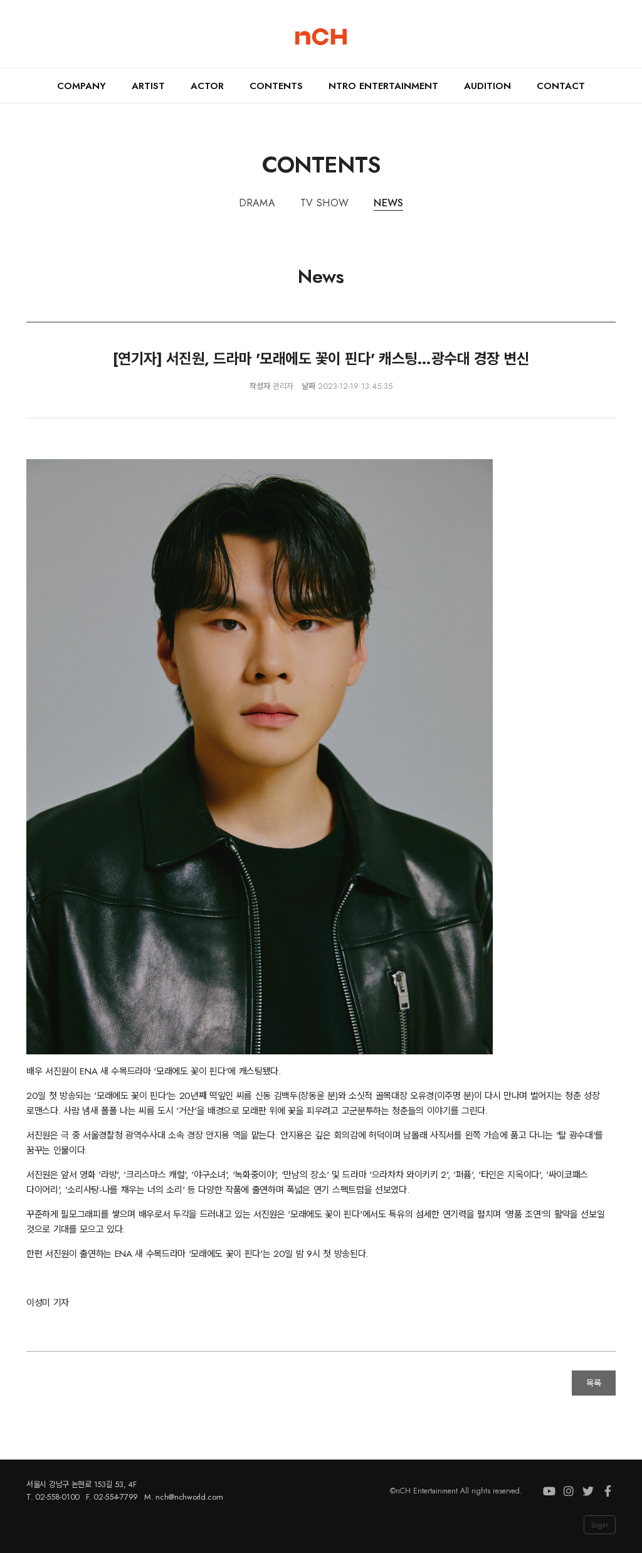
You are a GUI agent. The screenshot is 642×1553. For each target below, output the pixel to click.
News (388, 203)
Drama (257, 203)
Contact (561, 86)
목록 (593, 1383)
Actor (207, 86)
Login (599, 1524)
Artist (148, 86)
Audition (487, 86)
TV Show (324, 203)
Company (81, 86)
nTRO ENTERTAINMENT (383, 86)
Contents (276, 86)
